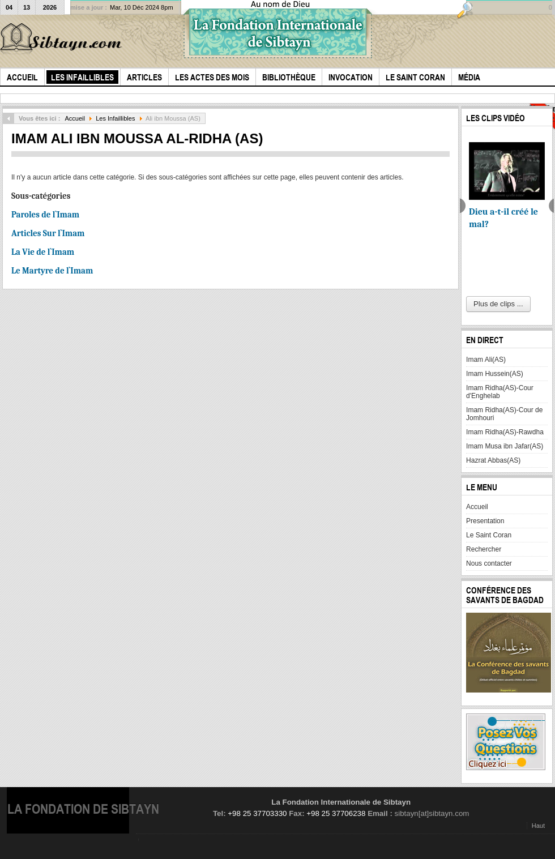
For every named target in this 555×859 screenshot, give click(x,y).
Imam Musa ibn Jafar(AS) (504, 446)
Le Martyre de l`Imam (52, 271)
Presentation (485, 521)
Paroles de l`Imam (45, 215)
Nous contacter (489, 563)
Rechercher (483, 549)
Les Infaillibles (115, 118)
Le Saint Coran (488, 535)
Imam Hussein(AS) (494, 374)
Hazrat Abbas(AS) (493, 460)
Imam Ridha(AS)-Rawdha (505, 432)
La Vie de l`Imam (42, 252)
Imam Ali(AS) (486, 360)
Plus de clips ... (498, 304)
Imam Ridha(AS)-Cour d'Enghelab (499, 392)
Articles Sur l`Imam (47, 233)
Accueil (75, 118)
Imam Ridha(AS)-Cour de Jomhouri (504, 414)
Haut (538, 825)
